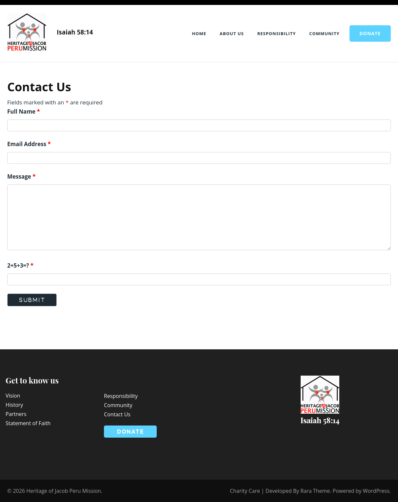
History (14, 404)
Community (324, 33)
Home (199, 33)
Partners (16, 414)
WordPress (376, 490)
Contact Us (117, 414)
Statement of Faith (28, 423)
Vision (13, 395)
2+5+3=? (20, 265)
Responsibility (276, 33)
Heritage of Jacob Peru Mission (63, 490)
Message (21, 176)
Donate (370, 33)
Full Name (23, 111)
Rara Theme (315, 490)
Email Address (29, 144)
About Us (232, 33)
